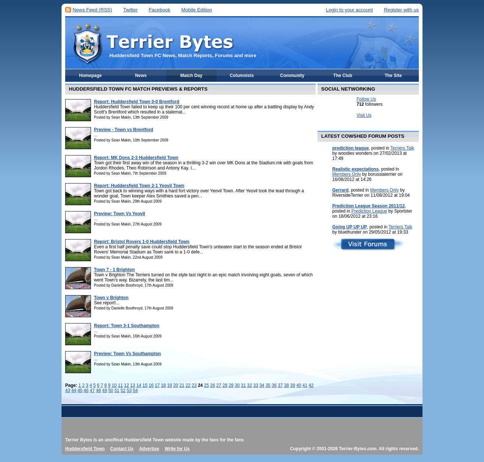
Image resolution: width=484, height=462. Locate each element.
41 (304, 385)
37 (280, 385)
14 (138, 385)
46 (86, 390)
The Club (342, 75)
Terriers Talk (402, 148)
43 (67, 390)
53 (129, 390)
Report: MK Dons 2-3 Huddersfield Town (136, 157)
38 (286, 385)
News (141, 75)
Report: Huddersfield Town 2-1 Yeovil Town (139, 185)
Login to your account (349, 10)
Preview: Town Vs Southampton (127, 353)
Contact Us (121, 448)
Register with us (401, 10)
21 (181, 385)
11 (120, 385)
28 (224, 385)
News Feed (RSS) (92, 10)
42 (311, 385)
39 (292, 385)
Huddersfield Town (85, 448)
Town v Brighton (111, 297)
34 (261, 385)
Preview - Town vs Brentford (123, 129)
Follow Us (366, 99)
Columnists (242, 75)
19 (169, 385)
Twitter (130, 10)
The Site (393, 75)
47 (92, 390)
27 (218, 385)
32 (249, 385)
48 (98, 390)
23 (194, 385)
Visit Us (364, 115)
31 (243, 385)
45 (79, 390)
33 (255, 385)
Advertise (149, 448)
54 (135, 390)
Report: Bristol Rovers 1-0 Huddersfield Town (141, 241)
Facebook (160, 10)
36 (274, 385)
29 (231, 385)
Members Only (346, 174)
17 (157, 385)
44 (73, 390)
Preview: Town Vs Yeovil (119, 213)
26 (212, 385)
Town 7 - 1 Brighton (114, 269)
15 (145, 385)
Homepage (90, 75)
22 (188, 385)
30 (237, 385)
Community (292, 75)
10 (114, 385)
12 (126, 385)
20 (175, 385)
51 (117, 390)
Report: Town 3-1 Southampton (126, 325)
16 (151, 385)
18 (163, 385)
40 (298, 385)
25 (206, 385)
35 (268, 385)
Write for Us (177, 448)
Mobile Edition (196, 10)
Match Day (191, 75)
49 (104, 390)
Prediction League (369, 211)
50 (110, 390)
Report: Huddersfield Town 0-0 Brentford (136, 101)
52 (122, 390)
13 (132, 385)
